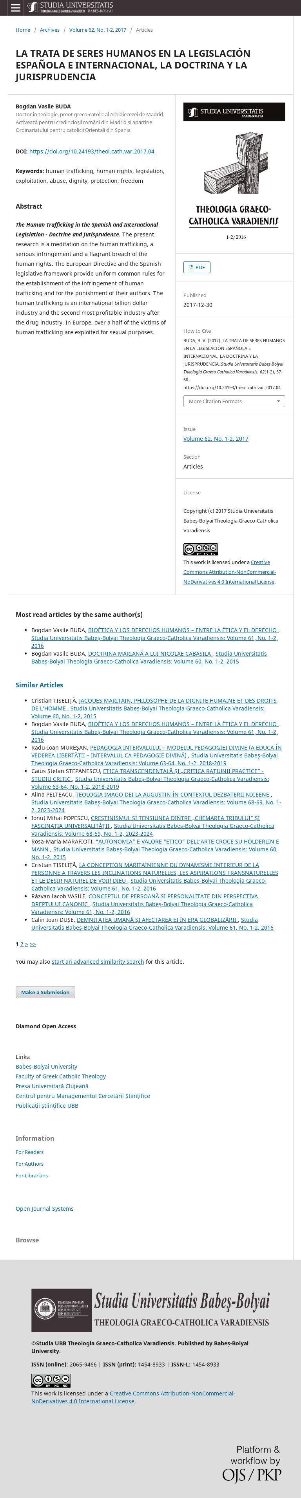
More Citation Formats (215, 401)
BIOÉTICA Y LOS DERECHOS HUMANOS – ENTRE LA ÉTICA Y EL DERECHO (183, 630)
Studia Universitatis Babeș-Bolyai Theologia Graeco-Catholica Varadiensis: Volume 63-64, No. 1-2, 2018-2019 (154, 759)
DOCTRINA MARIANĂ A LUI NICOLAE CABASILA (150, 653)
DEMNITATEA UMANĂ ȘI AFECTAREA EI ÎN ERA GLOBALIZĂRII (157, 919)
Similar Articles (39, 685)
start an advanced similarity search (98, 961)
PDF (199, 267)
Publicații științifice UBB (47, 1105)
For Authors (30, 1163)
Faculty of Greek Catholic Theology (61, 1076)
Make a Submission (45, 992)
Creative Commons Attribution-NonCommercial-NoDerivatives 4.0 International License (229, 572)
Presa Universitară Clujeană (52, 1086)
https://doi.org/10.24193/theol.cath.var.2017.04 (91, 151)
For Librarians (32, 1175)
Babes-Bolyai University (46, 1066)
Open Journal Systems (45, 1208)
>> (33, 944)
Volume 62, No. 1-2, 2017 (97, 29)
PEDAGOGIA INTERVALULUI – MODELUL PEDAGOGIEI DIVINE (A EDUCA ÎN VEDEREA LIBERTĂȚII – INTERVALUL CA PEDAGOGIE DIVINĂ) (156, 751)
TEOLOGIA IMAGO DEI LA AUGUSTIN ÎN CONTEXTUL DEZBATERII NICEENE (173, 794)
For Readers (30, 1151)
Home (23, 29)
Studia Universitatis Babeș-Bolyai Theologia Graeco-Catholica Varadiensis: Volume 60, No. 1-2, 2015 (149, 657)
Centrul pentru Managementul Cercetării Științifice (83, 1096)
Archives (50, 29)
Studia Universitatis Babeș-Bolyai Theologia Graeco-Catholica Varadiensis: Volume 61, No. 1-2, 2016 (149, 884)
